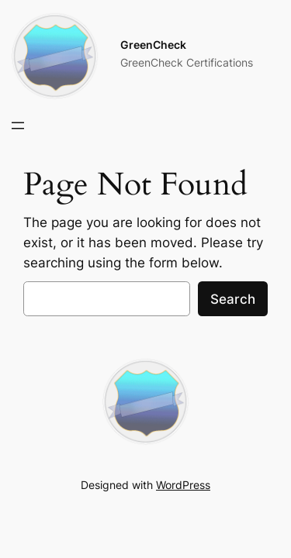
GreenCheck (153, 44)
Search (232, 299)
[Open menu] (18, 125)
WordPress (183, 484)
